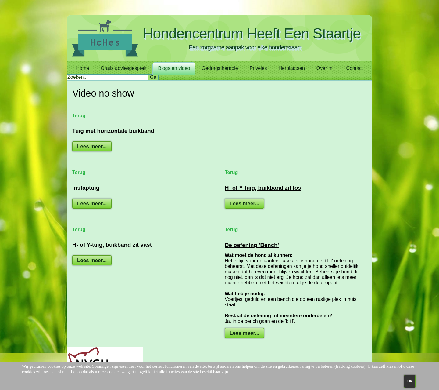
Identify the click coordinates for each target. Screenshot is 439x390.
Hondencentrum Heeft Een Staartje (252, 33)
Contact (354, 68)
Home (82, 68)
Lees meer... (92, 146)
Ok (409, 381)
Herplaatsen (292, 68)
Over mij (325, 68)
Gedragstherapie (220, 68)
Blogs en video (174, 68)
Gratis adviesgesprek (123, 68)
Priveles (258, 68)
